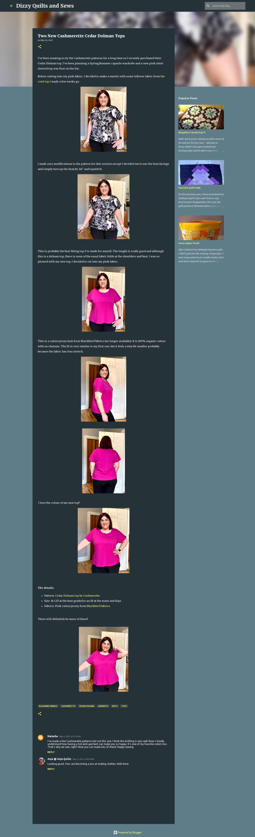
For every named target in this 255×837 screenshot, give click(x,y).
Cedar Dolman (86, 706)
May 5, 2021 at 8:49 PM (83, 759)
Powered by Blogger (127, 832)
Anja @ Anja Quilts (59, 758)
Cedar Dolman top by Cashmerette (77, 595)
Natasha (52, 736)
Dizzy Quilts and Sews (45, 6)
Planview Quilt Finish (189, 188)
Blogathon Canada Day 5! (191, 132)
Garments (103, 706)
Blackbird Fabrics (98, 606)
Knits (115, 706)
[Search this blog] (228, 6)
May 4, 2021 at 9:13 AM (70, 736)
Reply (51, 752)
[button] (40, 47)
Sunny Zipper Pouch (188, 243)
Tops (124, 706)
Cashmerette (68, 706)
